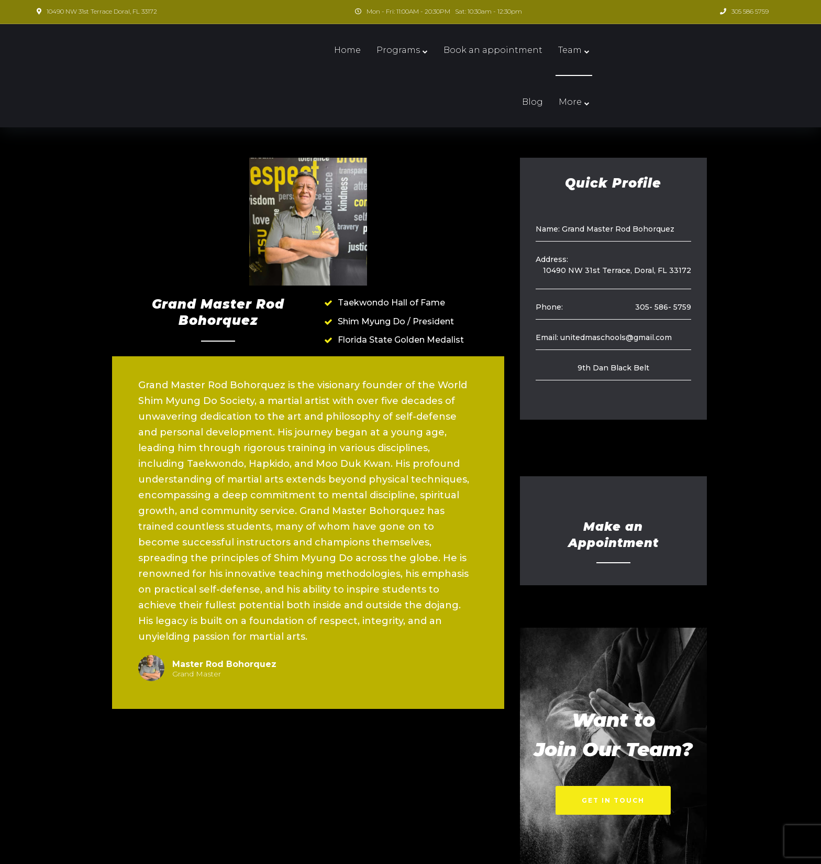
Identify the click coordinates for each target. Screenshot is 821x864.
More (619, 50)
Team (536, 50)
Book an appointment (459, 50)
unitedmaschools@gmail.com (616, 285)
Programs (364, 50)
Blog (582, 50)
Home (314, 50)
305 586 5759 (750, 11)
